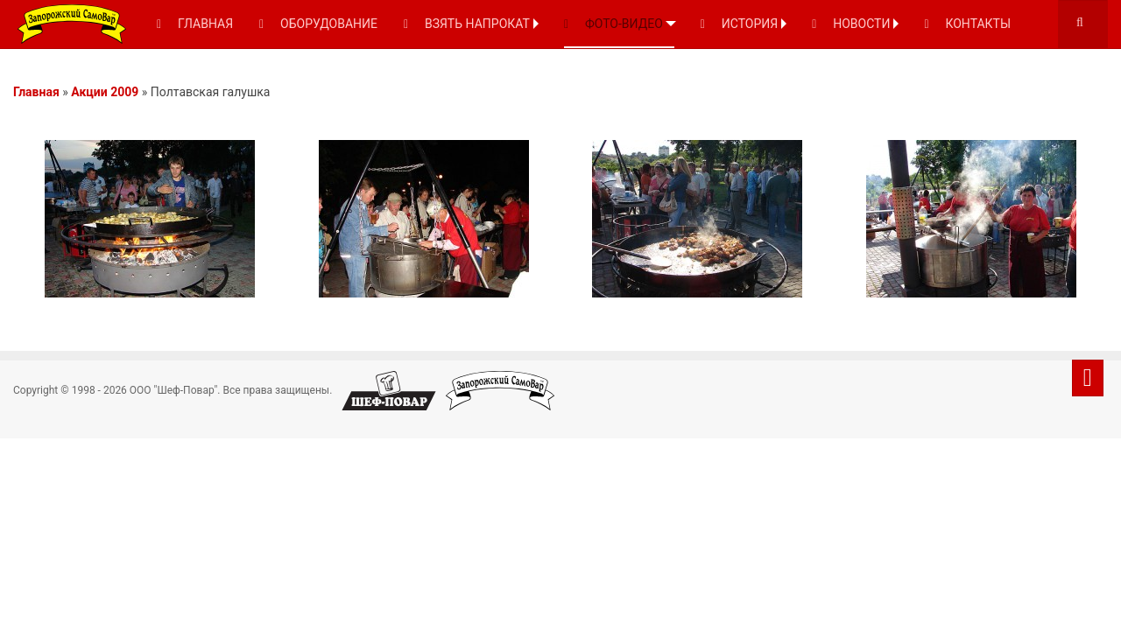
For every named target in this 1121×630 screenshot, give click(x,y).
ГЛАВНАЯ (195, 24)
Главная (36, 92)
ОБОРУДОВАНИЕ (318, 24)
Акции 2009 (104, 92)
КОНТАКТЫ (967, 24)
